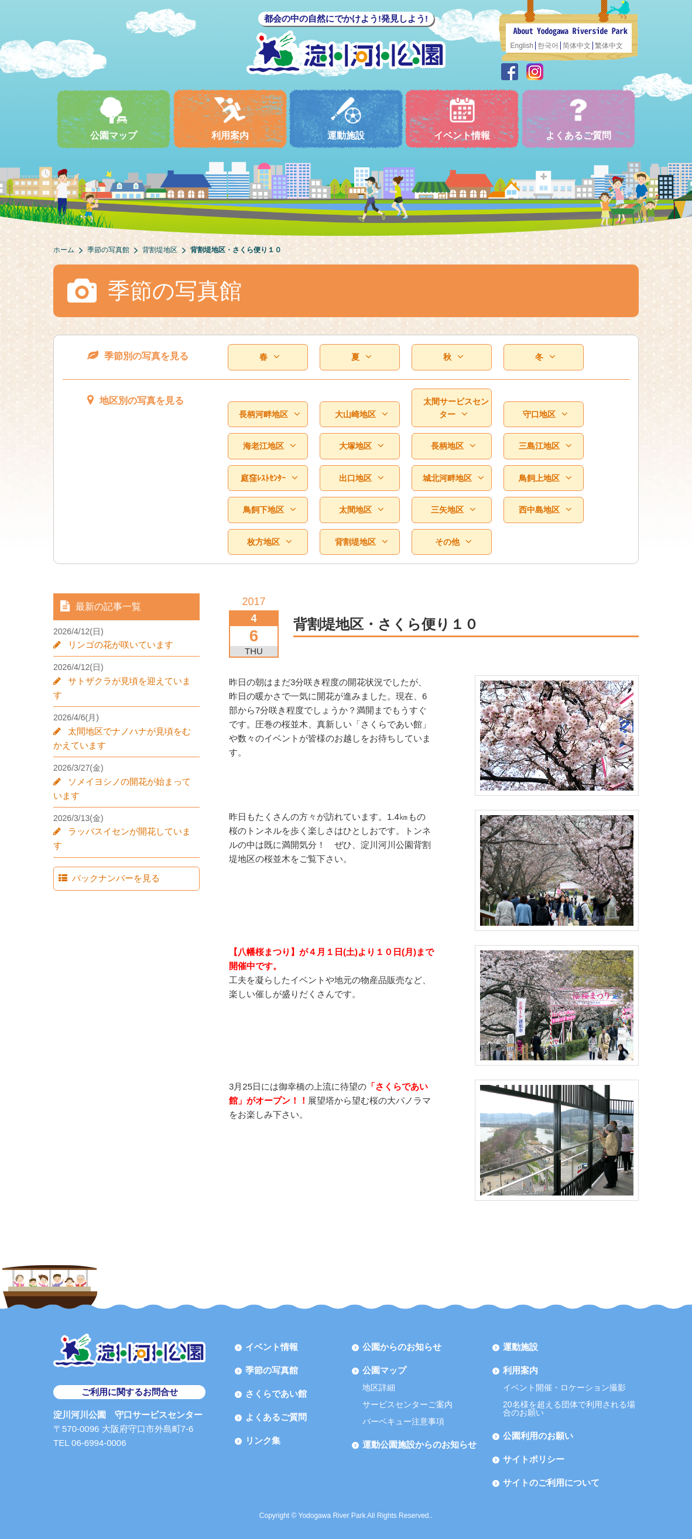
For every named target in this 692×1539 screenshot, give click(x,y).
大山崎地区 (361, 414)
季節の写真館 (271, 1370)
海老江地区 (269, 446)
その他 (453, 542)
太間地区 (361, 509)
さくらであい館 (276, 1394)
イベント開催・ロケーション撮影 (564, 1387)
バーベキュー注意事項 (403, 1421)
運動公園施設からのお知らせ (419, 1444)
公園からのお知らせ (401, 1347)
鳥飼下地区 (269, 509)
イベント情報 (462, 118)
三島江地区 (545, 446)
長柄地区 (453, 446)
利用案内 (230, 118)
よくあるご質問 (578, 118)
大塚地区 (361, 446)
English (522, 46)
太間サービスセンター (456, 408)
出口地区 (361, 478)
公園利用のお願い (538, 1436)
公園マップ (113, 118)
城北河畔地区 (453, 478)
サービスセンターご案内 (407, 1404)
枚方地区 (269, 542)
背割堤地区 (361, 542)
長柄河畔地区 (269, 414)
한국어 (548, 46)
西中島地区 (545, 509)
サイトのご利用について (551, 1483)
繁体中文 (609, 46)
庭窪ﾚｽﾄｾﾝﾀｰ (269, 478)
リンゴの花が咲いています (120, 645)
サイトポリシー (533, 1459)
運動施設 (346, 118)
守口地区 (545, 414)
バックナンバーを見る (116, 878)
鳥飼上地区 (545, 478)
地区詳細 (378, 1387)
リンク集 (262, 1440)
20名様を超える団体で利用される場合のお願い (569, 1408)
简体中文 (577, 46)
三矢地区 (453, 509)
